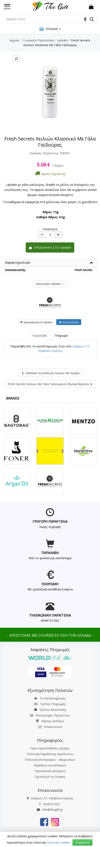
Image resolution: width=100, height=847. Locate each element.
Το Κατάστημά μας (50, 698)
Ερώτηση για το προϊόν (36, 322)
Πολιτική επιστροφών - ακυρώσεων (50, 759)
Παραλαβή (39, 335)
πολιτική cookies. (59, 842)
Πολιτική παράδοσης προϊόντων (50, 754)
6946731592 (50, 620)
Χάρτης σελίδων (50, 721)
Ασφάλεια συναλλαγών (50, 765)
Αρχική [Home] (14, 40)
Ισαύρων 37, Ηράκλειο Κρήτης (51, 798)
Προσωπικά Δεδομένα (50, 771)
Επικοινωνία (53, 727)
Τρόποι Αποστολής (50, 710)
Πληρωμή (61, 335)
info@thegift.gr (50, 809)
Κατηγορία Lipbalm (50, 284)
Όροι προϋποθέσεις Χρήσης (50, 748)
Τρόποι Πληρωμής (50, 704)
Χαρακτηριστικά (17, 263)
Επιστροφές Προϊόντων (50, 715)
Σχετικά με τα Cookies (50, 777)
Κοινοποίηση (69, 322)
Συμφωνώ (82, 842)
